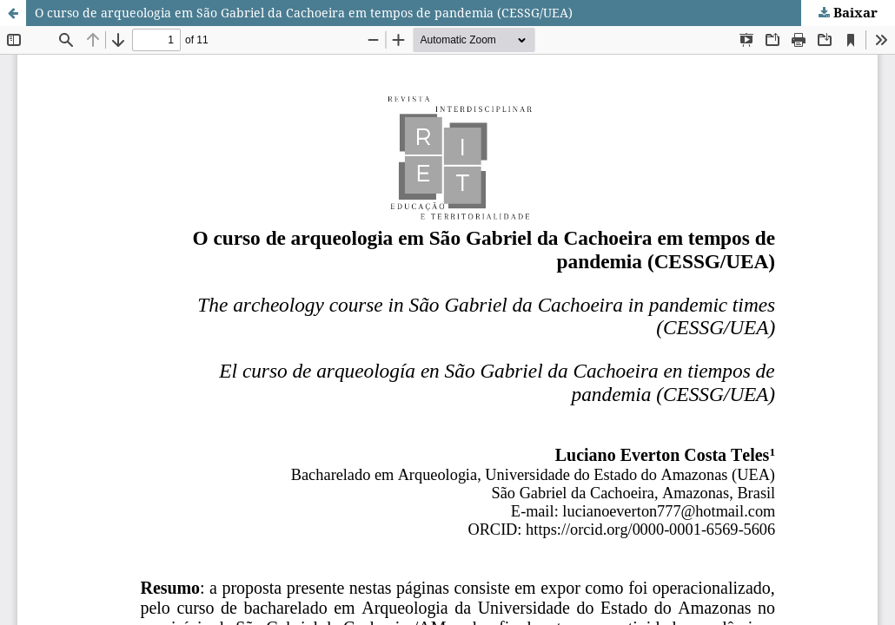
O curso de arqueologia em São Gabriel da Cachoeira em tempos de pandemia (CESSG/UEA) (304, 12)
